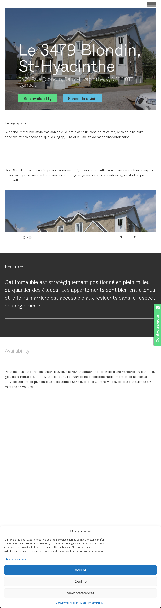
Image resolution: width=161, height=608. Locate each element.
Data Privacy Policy (67, 602)
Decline (81, 581)
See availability (38, 98)
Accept (80, 570)
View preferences (80, 593)
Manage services (16, 559)
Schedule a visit (82, 98)
